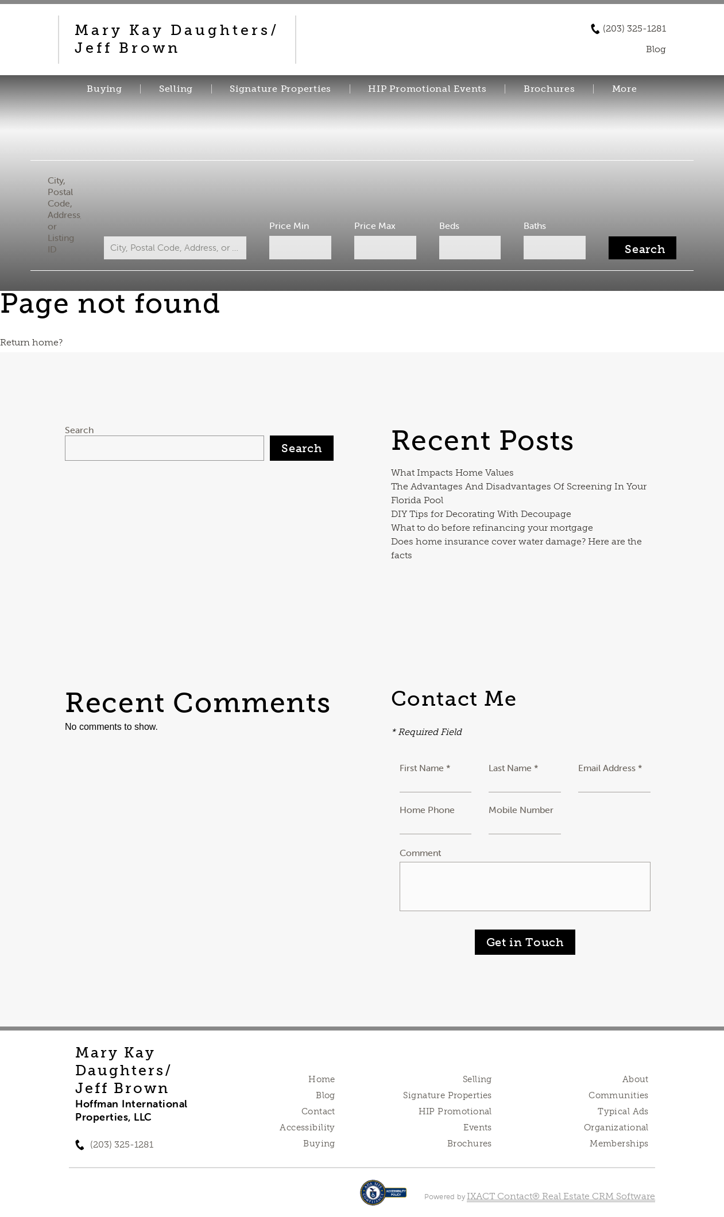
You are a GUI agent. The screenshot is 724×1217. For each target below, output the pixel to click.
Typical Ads (623, 1111)
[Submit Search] (637, 247)
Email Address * (610, 767)
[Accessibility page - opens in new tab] (383, 1198)
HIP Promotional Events (427, 89)
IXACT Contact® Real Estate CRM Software (561, 1196)
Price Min (290, 225)
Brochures (549, 89)
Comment (420, 852)
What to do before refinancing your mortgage (492, 527)
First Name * (425, 767)
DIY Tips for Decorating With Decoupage (481, 513)
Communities (619, 1095)
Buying (104, 89)
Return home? (31, 342)
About (635, 1079)
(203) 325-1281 (634, 28)
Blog (325, 1095)
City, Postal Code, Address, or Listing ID (70, 214)
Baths (531, 225)
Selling (176, 89)
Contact (318, 1111)
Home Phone (427, 809)
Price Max (374, 225)
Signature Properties (280, 89)
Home (321, 1079)
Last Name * (514, 767)
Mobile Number (521, 809)
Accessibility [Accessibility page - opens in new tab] (307, 1127)
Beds (447, 225)
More (624, 89)
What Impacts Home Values (452, 472)
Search (79, 430)
